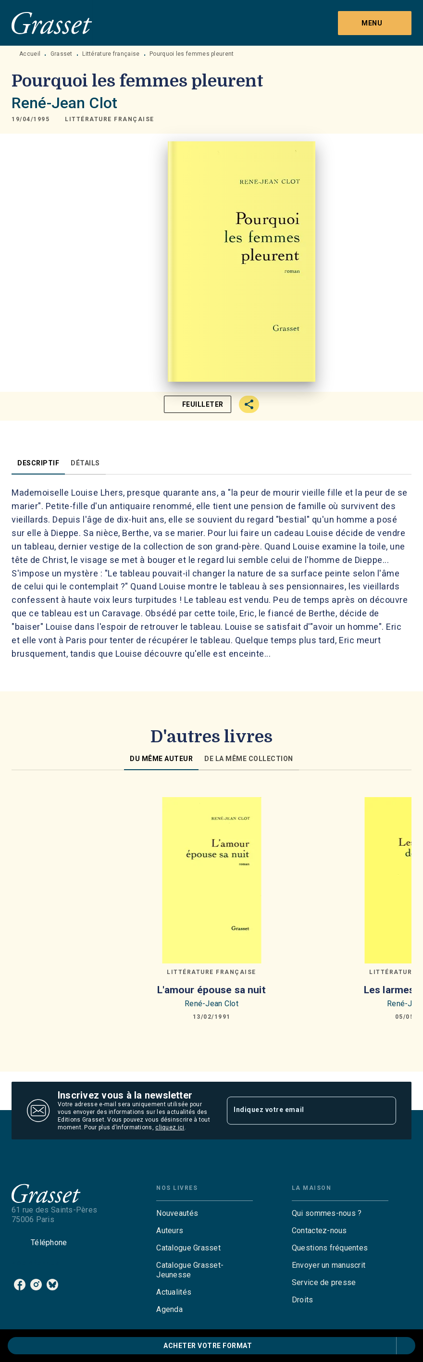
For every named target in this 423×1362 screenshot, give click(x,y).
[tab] (38, 463)
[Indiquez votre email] (299, 1111)
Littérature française (110, 53)
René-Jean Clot (64, 103)
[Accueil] (52, 23)
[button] (109, 119)
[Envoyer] (384, 1110)
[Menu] (374, 23)
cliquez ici (169, 1127)
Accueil (29, 53)
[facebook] (20, 1284)
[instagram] (36, 1284)
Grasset (61, 53)
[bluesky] (52, 1284)
